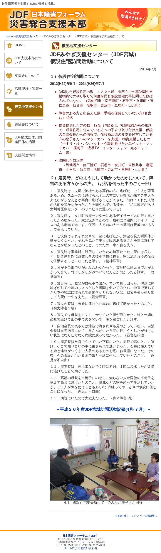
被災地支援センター (28, 36)
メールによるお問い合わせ (80, 548)
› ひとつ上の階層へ (144, 516)
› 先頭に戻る (121, 516)
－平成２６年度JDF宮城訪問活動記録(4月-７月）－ (103, 409)
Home (9, 36)
